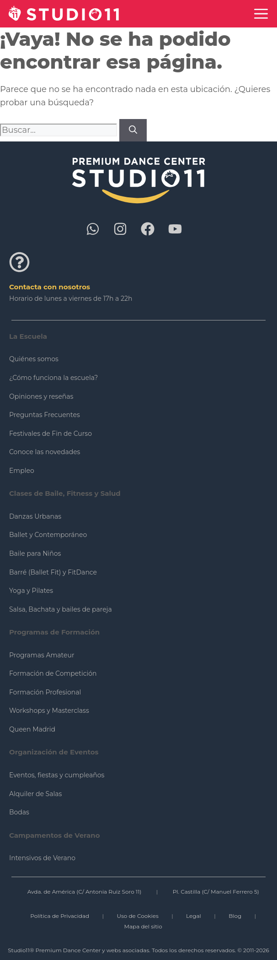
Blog (235, 915)
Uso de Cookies (137, 915)
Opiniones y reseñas (41, 396)
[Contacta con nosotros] (19, 262)
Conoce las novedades (44, 452)
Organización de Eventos (54, 752)
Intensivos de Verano (42, 858)
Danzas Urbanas (35, 516)
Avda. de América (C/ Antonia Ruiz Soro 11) (84, 891)
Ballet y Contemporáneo (48, 535)
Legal (193, 915)
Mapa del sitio (143, 926)
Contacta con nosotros (49, 286)
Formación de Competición (53, 673)
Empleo (21, 470)
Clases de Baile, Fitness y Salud (65, 493)
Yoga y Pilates (31, 590)
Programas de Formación (54, 632)
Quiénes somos (34, 359)
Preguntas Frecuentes (44, 415)
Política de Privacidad (59, 915)
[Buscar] (133, 130)
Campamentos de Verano (54, 835)
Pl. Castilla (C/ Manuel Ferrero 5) (216, 891)
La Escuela (28, 336)
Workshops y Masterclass (49, 710)
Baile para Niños (35, 553)
